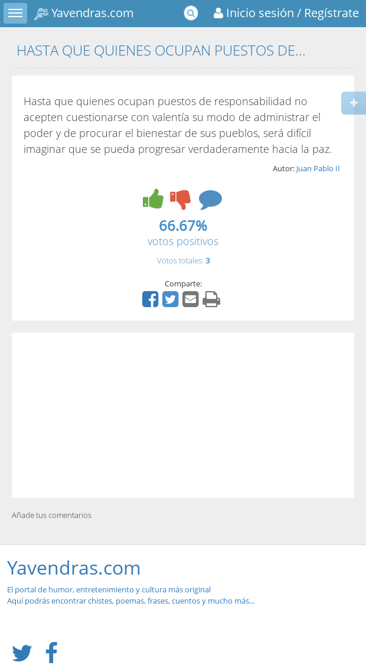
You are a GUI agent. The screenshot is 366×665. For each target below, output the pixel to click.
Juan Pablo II (318, 168)
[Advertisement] (183, 415)
